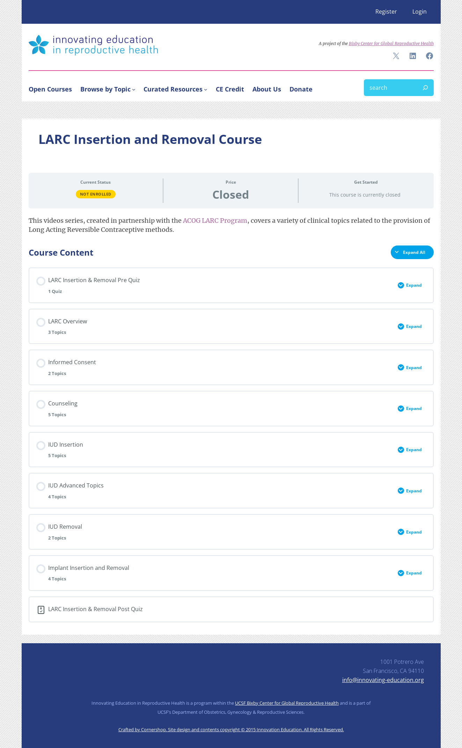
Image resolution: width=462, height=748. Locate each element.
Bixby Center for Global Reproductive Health (391, 43)
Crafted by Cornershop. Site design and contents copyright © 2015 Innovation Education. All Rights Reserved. (231, 729)
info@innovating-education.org (383, 680)
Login (419, 11)
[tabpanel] (231, 225)
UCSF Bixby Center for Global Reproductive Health (287, 703)
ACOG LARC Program (215, 221)
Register (386, 11)
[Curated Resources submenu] (205, 89)
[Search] (425, 88)
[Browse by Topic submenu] (133, 89)
